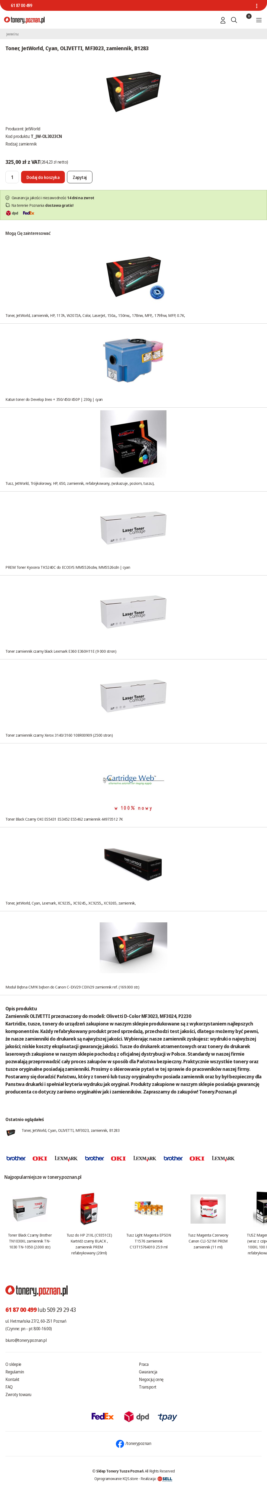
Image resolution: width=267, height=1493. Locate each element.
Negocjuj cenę (151, 1379)
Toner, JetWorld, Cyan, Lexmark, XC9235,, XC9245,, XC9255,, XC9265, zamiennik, (70, 903)
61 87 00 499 (21, 5)
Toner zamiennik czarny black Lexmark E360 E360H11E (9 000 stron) (60, 651)
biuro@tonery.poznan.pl (25, 1340)
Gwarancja (148, 1372)
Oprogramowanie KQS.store (116, 1478)
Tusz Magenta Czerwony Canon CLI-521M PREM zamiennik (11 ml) (208, 1241)
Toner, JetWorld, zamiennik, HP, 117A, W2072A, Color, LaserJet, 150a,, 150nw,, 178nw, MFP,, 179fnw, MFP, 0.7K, (95, 315)
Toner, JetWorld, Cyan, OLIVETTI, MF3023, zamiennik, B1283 (70, 1130)
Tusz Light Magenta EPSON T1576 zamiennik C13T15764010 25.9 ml (148, 1241)
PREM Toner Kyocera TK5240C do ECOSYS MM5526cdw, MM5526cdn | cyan (67, 567)
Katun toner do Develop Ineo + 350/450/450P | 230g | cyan (54, 399)
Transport (147, 1387)
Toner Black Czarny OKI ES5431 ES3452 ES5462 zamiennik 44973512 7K (64, 819)
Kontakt (12, 1379)
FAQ (9, 1387)
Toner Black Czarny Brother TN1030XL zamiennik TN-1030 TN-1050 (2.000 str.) (30, 1241)
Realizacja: (156, 1478)
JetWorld (32, 129)
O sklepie (13, 1364)
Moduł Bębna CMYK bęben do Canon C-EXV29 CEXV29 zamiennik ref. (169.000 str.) (72, 987)
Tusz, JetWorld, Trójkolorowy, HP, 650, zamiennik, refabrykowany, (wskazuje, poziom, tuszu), (80, 483)
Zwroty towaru (18, 1394)
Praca (144, 1364)
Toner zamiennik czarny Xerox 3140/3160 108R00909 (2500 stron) (59, 735)
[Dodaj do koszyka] (43, 177)
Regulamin (14, 1372)
